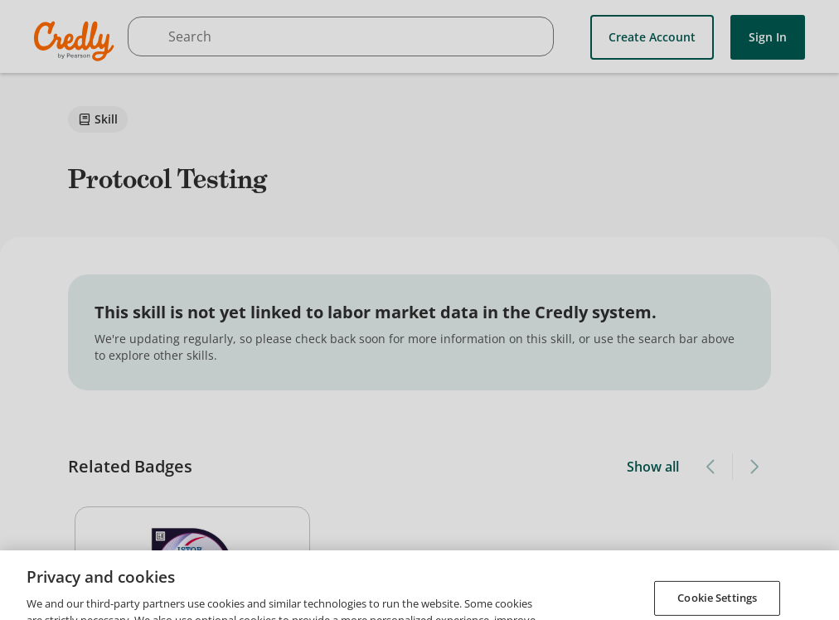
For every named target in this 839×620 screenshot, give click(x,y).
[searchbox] (341, 36)
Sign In (768, 37)
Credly (76, 41)
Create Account (652, 37)
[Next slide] (754, 467)
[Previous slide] (711, 467)
